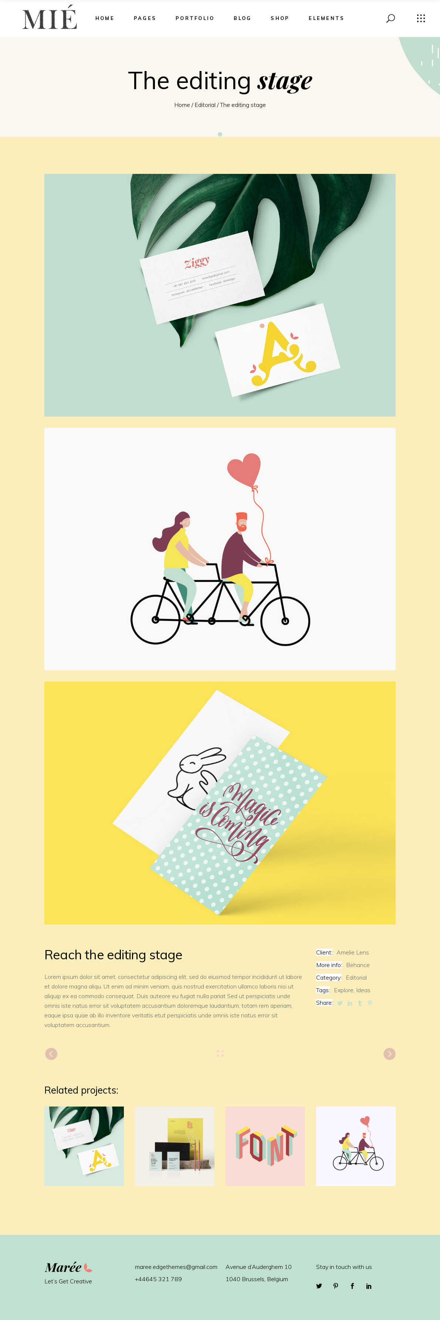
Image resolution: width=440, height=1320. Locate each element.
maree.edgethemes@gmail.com (176, 1266)
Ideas (363, 990)
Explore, (344, 990)
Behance (358, 965)
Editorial (205, 104)
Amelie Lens (352, 952)
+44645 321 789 (158, 1279)
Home (182, 104)
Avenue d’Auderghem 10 (259, 1266)
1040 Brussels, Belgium (257, 1279)
